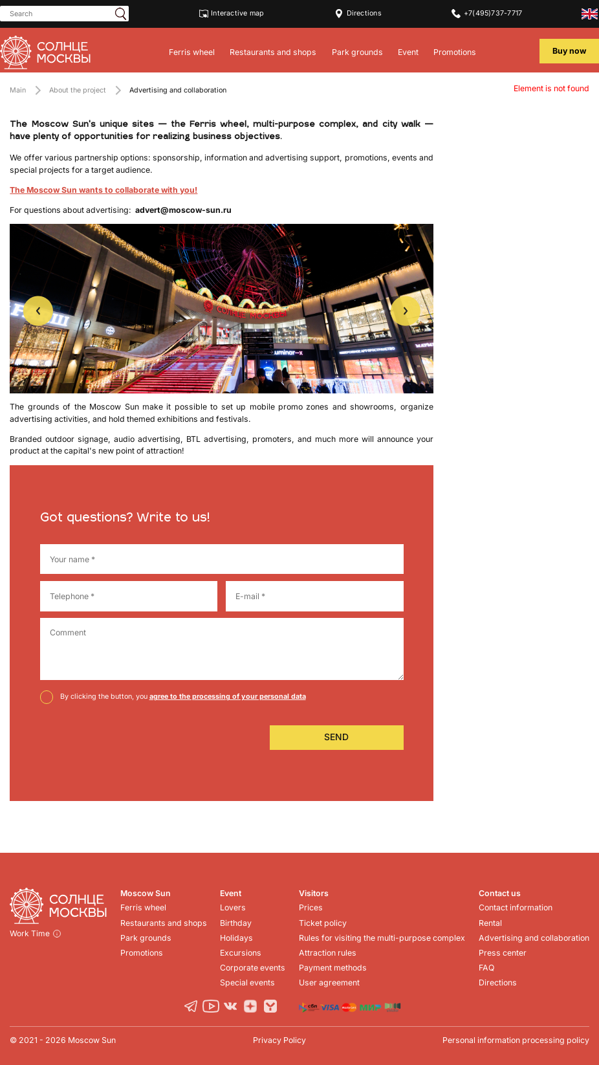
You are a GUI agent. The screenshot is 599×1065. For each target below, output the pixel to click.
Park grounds (357, 52)
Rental (490, 923)
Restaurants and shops (273, 52)
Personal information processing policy (515, 1040)
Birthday (236, 923)
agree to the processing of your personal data (227, 696)
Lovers (233, 907)
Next (405, 311)
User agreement (329, 982)
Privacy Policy (279, 1040)
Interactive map (232, 13)
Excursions (240, 953)
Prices (311, 907)
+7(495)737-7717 (487, 13)
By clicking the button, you (183, 696)
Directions (358, 13)
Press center (503, 953)
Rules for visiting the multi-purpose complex (382, 938)
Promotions (454, 52)
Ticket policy (323, 923)
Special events (247, 982)
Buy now (569, 51)
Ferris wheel (192, 52)
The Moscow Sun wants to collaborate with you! (103, 190)
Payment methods (333, 967)
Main (18, 90)
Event (408, 52)
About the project (77, 90)
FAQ (486, 967)
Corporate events (252, 967)
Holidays (236, 938)
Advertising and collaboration (534, 938)
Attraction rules (327, 953)
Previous (38, 311)
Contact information (515, 907)
